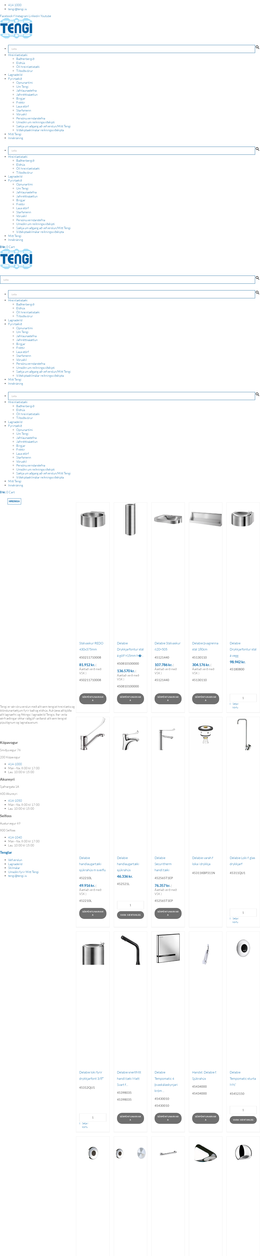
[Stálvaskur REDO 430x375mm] (92, 519)
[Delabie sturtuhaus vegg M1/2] (205, 1153)
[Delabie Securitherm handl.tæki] (168, 733)
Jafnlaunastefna (26, 90)
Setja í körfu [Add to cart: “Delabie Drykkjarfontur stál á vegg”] (236, 705)
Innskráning (15, 138)
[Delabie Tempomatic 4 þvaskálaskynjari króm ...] (168, 948)
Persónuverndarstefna (30, 118)
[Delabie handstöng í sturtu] (168, 1153)
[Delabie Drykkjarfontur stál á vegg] (243, 519)
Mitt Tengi (15, 134)
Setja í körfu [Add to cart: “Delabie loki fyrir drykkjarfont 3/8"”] (85, 1125)
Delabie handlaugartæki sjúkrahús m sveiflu (92, 864)
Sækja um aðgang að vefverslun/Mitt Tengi (43, 126)
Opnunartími (24, 82)
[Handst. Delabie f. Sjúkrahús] (205, 948)
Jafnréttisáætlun (27, 94)
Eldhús (20, 63)
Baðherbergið (25, 59)
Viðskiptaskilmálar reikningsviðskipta (40, 130)
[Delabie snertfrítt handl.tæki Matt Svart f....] (130, 948)
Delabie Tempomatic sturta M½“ (243, 1078)
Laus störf (22, 106)
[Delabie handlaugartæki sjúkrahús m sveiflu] (92, 733)
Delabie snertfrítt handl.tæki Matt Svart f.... (129, 1078)
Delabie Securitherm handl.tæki (163, 864)
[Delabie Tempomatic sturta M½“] (243, 948)
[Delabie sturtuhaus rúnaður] (243, 1153)
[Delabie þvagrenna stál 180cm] (205, 519)
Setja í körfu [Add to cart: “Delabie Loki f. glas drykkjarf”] (236, 920)
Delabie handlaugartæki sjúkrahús (128, 864)
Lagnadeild (15, 75)
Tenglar (6, 852)
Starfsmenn (23, 110)
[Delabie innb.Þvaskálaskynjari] (130, 1153)
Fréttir (20, 102)
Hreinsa (14, 501)
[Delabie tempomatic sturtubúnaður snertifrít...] (92, 1153)
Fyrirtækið (15, 79)
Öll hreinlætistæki (28, 67)
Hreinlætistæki (18, 55)
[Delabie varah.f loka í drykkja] (205, 733)
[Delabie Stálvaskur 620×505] (168, 519)
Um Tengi (22, 87)
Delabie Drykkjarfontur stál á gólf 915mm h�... (130, 649)
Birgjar (20, 98)
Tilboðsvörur (24, 71)
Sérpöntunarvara (93, 699)
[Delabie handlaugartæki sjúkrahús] (130, 733)
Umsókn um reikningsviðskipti (35, 122)
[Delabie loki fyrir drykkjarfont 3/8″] (92, 948)
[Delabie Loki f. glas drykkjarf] (243, 733)
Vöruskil (21, 114)
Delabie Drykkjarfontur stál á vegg (243, 649)
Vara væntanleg (130, 915)
